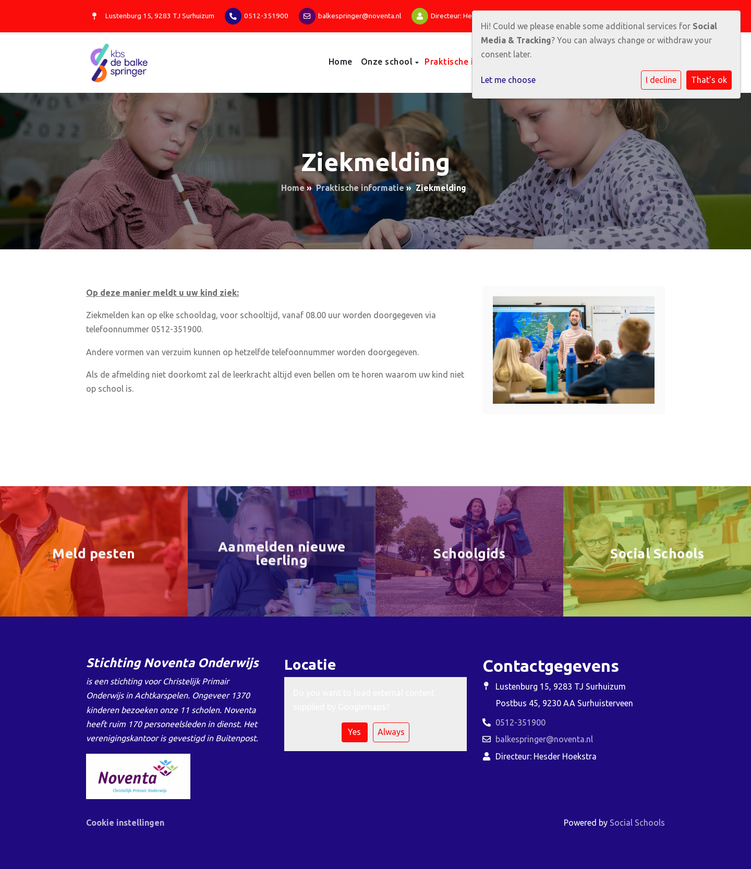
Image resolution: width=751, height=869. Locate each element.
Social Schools (637, 822)
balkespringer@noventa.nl (359, 15)
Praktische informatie (471, 61)
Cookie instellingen (125, 822)
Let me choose (508, 80)
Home (341, 61)
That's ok (709, 80)
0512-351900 (266, 15)
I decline (661, 80)
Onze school (388, 61)
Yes (354, 732)
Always (391, 732)
